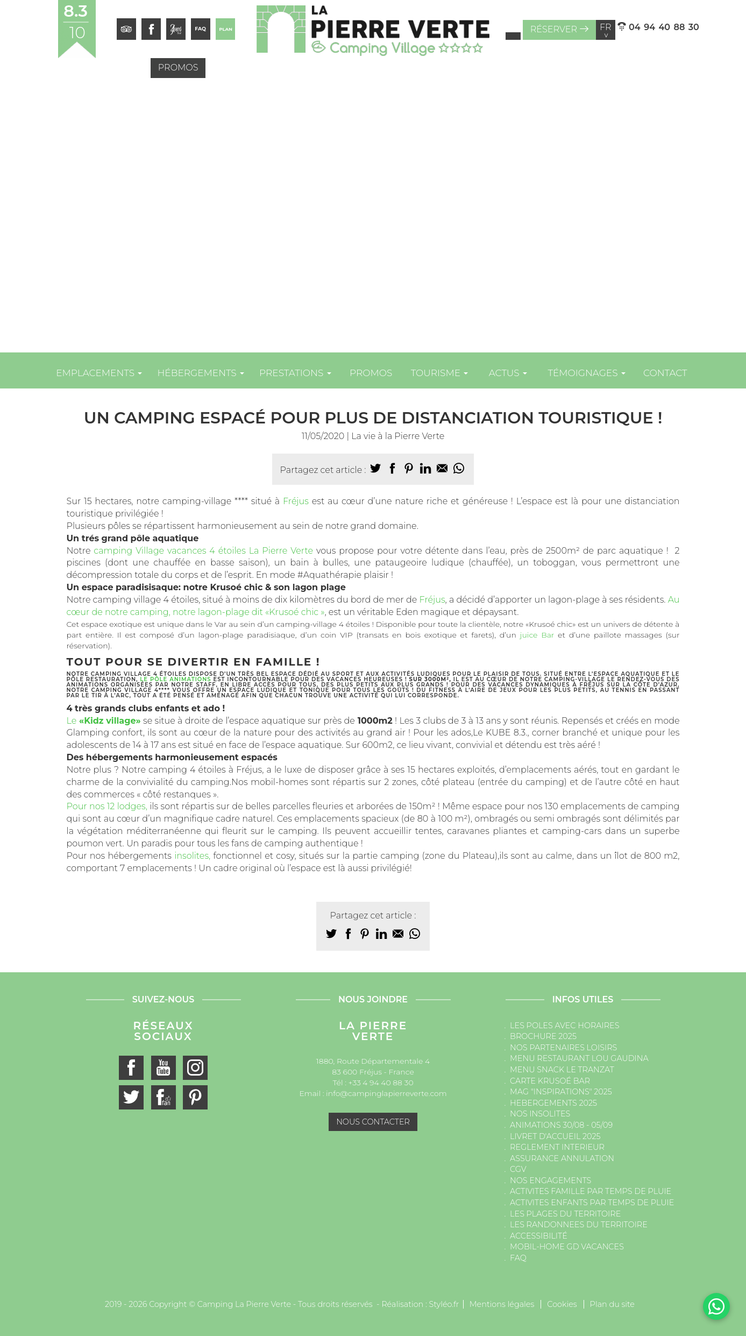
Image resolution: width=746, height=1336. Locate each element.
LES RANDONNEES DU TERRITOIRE (579, 1224)
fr (605, 30)
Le (104, 721)
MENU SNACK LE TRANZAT (562, 1070)
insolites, (192, 856)
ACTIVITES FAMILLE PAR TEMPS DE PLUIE (590, 1191)
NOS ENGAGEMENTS (550, 1180)
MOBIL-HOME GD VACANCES (567, 1247)
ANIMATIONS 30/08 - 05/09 (561, 1125)
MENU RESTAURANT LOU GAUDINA (579, 1058)
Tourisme (439, 372)
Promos (178, 67)
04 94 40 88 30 (658, 27)
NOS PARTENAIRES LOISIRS (563, 1047)
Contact (665, 372)
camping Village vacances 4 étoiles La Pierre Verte (201, 551)
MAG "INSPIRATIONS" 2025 (561, 1092)
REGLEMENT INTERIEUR (557, 1147)
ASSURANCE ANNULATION (562, 1158)
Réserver (559, 29)
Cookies (562, 1304)
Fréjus (296, 501)
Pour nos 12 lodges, (107, 806)
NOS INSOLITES (540, 1114)
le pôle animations (175, 679)
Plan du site (612, 1304)
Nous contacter (373, 1122)
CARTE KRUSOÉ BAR (550, 1081)
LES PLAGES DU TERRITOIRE (565, 1214)
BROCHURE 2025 (543, 1036)
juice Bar (537, 635)
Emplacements (99, 372)
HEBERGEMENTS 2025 (553, 1103)
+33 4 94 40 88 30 (381, 1082)
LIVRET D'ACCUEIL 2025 (555, 1136)
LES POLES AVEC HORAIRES (564, 1025)
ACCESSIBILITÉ (538, 1236)
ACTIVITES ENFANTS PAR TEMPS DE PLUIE (592, 1202)
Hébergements (200, 372)
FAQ (518, 1258)
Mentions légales (502, 1304)
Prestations (295, 372)
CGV (518, 1169)
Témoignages (587, 372)
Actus (508, 372)
